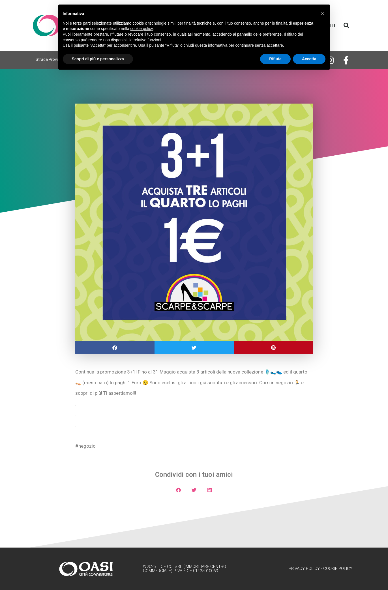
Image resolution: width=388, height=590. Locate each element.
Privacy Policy (304, 568)
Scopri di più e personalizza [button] (98, 59)
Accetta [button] (309, 59)
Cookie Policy (337, 568)
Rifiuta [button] (275, 59)
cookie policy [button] (141, 28)
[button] (346, 25)
